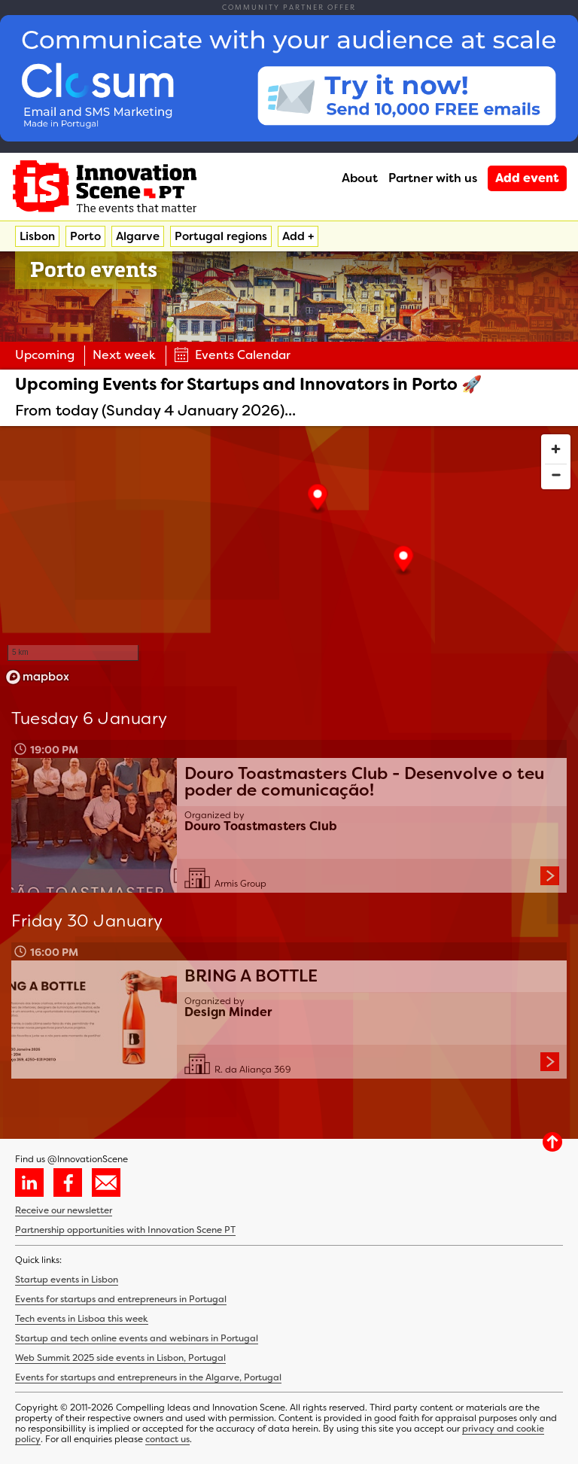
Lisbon (37, 236)
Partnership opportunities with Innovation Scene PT (125, 1230)
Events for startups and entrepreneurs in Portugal (121, 1299)
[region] (289, 558)
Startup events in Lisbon (66, 1280)
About (360, 178)
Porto (85, 236)
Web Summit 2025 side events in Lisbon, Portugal (120, 1358)
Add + (298, 236)
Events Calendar (232, 355)
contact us (167, 1439)
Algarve (138, 236)
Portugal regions (221, 236)
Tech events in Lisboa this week (81, 1319)
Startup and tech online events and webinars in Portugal (136, 1338)
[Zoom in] (556, 449)
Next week (124, 355)
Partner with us (432, 178)
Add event (527, 178)
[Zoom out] (556, 474)
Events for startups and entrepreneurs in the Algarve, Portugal (148, 1377)
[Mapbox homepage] (38, 677)
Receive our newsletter (63, 1210)
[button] (404, 561)
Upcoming (45, 355)
